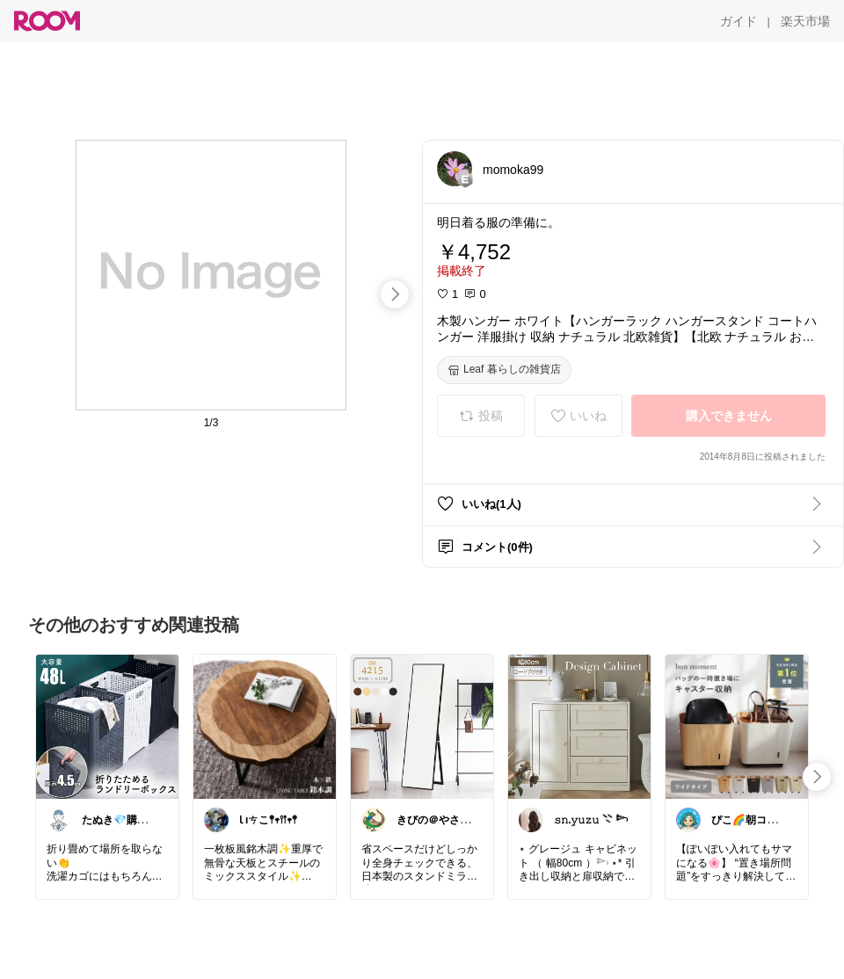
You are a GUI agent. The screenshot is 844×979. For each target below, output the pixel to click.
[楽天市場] (805, 21)
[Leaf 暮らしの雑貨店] (504, 370)
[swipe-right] (395, 294)
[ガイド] (738, 21)
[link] (107, 726)
